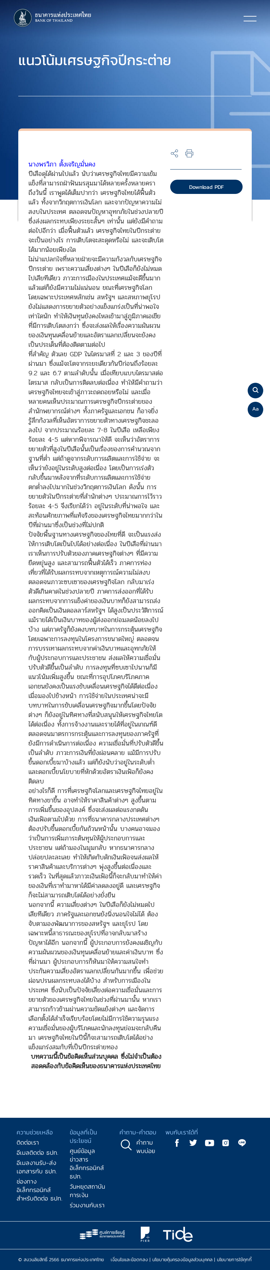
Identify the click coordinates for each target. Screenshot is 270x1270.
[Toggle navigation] (250, 18)
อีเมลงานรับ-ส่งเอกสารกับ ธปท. (37, 1167)
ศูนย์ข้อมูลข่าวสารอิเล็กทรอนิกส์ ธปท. (87, 1163)
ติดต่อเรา (28, 1142)
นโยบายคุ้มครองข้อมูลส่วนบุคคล (182, 1259)
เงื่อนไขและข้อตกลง (129, 1259)
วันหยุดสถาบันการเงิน (87, 1190)
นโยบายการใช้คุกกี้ (234, 1259)
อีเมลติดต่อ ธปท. (37, 1152)
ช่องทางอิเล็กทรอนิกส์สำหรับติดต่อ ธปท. (39, 1190)
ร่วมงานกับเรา (87, 1205)
